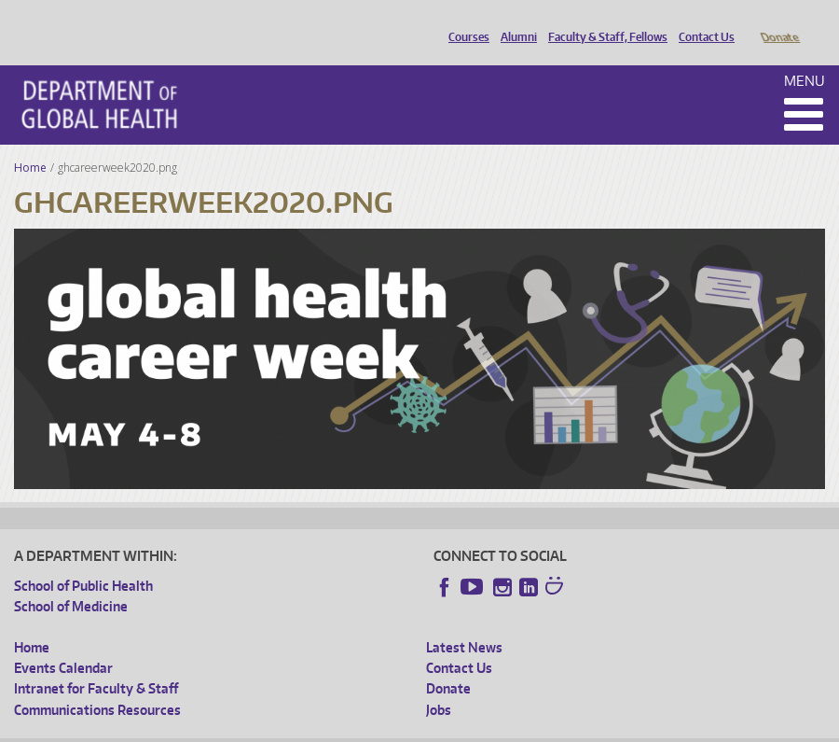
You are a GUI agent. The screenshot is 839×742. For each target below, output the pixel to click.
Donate (779, 21)
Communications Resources (97, 684)
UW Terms (336, 728)
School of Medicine (71, 580)
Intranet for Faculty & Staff (96, 662)
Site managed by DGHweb (447, 728)
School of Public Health (83, 559)
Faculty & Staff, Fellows (603, 21)
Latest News (464, 621)
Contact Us (702, 21)
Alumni (514, 21)
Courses (464, 21)
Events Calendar (63, 642)
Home (30, 141)
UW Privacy (261, 728)
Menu (804, 55)
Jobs (438, 684)
